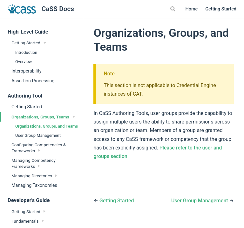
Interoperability (26, 70)
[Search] (173, 8)
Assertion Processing (32, 80)
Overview (23, 61)
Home (192, 9)
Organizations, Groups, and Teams (46, 126)
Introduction (26, 52)
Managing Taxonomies (34, 185)
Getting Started (220, 9)
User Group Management (38, 135)
